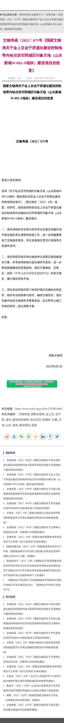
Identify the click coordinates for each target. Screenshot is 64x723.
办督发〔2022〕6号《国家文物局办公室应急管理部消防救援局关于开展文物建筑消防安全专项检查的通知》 (31, 518)
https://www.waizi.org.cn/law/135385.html (38, 408)
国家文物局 (38, 414)
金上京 (50, 414)
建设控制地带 (20, 419)
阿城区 (46, 419)
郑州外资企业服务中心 (31, 14)
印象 (55, 419)
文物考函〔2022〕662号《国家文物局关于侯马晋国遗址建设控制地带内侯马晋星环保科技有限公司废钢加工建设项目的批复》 (32, 465)
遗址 (8, 419)
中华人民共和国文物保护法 (31, 273)
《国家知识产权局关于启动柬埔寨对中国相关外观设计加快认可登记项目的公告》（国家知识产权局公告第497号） (32, 585)
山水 (8, 425)
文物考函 (24, 414)
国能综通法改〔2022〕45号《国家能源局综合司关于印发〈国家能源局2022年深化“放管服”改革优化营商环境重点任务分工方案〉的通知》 (32, 551)
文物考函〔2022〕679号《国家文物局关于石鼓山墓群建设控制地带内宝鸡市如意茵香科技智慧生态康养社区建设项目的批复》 (32, 494)
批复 (34, 425)
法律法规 (51, 14)
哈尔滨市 (35, 419)
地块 (15, 425)
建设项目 (24, 425)
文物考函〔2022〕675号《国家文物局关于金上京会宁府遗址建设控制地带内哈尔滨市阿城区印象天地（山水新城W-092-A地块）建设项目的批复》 (32, 479)
